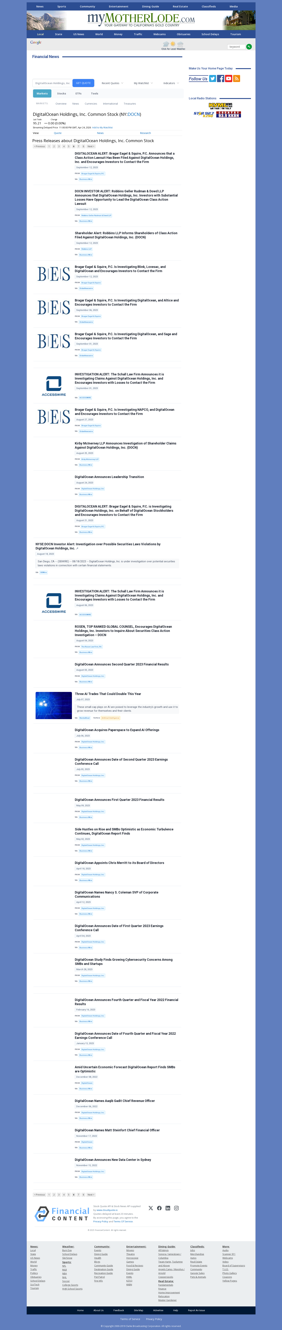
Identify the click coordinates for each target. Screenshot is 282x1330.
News (40, 6)
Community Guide (103, 1265)
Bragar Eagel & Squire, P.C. (93, 174)
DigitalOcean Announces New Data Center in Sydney (113, 1160)
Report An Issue (196, 1310)
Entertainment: (136, 1246)
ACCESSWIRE (85, 398)
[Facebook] (159, 1214)
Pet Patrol (99, 1277)
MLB (64, 1269)
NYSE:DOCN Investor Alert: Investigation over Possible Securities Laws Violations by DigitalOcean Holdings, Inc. (98, 546)
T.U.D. (225, 1269)
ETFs (79, 93)
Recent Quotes (110, 83)
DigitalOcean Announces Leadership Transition (109, 477)
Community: (102, 1246)
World (99, 34)
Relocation (164, 1296)
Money (118, 34)
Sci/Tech (34, 1284)
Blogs (97, 1261)
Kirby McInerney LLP (90, 459)
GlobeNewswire (86, 288)
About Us (99, 1310)
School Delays (210, 34)
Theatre (130, 1254)
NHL (64, 1277)
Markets (42, 93)
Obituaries (183, 34)
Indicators (169, 83)
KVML (129, 1277)
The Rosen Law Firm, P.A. (92, 647)
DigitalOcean (87, 1083)
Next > (91, 146)
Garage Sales (197, 1273)
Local (40, 34)
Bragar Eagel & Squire (91, 283)
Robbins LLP (87, 249)
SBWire (43, 572)
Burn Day (67, 1250)
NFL (64, 1265)
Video (225, 1261)
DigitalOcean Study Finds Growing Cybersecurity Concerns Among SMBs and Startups (124, 962)
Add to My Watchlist (102, 127)
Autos (193, 1257)
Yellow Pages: (229, 1280)
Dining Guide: (167, 1246)
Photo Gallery (229, 1273)
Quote (58, 133)
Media (234, 6)
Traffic (138, 34)
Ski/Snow (67, 1257)
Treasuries (130, 103)
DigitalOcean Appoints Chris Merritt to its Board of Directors (119, 863)
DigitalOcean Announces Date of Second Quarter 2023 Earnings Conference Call (121, 762)
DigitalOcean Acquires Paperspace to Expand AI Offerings (117, 730)
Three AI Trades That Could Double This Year (108, 694)
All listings (163, 1250)
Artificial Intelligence (110, 718)
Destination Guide (103, 1269)
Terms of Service (130, 1319)
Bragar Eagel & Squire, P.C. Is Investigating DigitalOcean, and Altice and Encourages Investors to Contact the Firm (127, 302)
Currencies (91, 103)
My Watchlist (141, 83)
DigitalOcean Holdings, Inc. (93, 676)
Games (130, 1261)
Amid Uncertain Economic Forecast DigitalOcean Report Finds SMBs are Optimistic (125, 1069)
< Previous (39, 146)
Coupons (227, 1277)
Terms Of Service (123, 1221)
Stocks (61, 93)
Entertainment (118, 6)
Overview (61, 103)
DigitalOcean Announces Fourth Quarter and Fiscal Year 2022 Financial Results (126, 1002)
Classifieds (209, 6)
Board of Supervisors (233, 1265)
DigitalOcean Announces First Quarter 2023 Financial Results (119, 800)
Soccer (66, 1281)
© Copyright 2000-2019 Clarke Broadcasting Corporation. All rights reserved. (141, 1326)
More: (226, 1246)
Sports (61, 6)
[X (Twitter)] (151, 1214)
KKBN (129, 1284)
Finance (162, 1288)
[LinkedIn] (168, 1214)
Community (87, 6)
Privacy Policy (100, 1221)
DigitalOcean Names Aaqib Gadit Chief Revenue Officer (115, 1101)
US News (78, 34)
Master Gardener (167, 1300)
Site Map (138, 1310)
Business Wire (86, 179)
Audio (225, 1250)
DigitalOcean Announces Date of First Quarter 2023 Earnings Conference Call (119, 928)
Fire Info (98, 1280)
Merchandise (197, 1254)
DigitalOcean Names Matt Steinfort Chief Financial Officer (117, 1130)
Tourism (235, 34)
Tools (94, 93)
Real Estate (180, 6)
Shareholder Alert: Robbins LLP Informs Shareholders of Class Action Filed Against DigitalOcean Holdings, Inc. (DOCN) (126, 235)
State (58, 34)
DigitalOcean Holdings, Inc (93, 489)
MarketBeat (85, 718)
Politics (34, 1273)
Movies (130, 1250)
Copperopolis (165, 1277)
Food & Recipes (134, 1265)
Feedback (118, 1310)
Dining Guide (150, 6)
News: (34, 1246)
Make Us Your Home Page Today (211, 68)
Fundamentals (165, 1284)
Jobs (192, 1250)
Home (80, 1310)
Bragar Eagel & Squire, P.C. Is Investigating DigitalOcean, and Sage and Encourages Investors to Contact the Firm (126, 336)
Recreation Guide (103, 1273)
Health (97, 1257)
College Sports (70, 1284)
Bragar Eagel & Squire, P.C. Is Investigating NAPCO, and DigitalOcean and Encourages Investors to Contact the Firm (124, 412)
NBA (64, 1273)
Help (175, 1310)
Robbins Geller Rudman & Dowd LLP (96, 215)
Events (97, 1250)
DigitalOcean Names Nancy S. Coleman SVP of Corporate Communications (116, 894)
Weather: (68, 1246)
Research (145, 133)
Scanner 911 (229, 1254)
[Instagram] (176, 1214)
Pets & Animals (198, 1277)
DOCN (134, 114)
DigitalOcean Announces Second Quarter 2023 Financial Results (122, 664)
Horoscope (132, 1257)
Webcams (159, 34)
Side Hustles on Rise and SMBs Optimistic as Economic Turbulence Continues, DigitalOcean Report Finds (124, 831)
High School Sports (72, 1288)
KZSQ (129, 1280)
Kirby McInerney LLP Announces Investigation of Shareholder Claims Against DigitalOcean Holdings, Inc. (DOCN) (125, 445)
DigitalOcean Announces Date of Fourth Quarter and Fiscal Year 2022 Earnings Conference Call (125, 1036)
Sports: (66, 1262)
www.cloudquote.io (107, 1210)
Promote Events (198, 1265)
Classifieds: (197, 1246)
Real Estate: (166, 1281)
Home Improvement (169, 1292)
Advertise (158, 1310)
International (110, 103)
